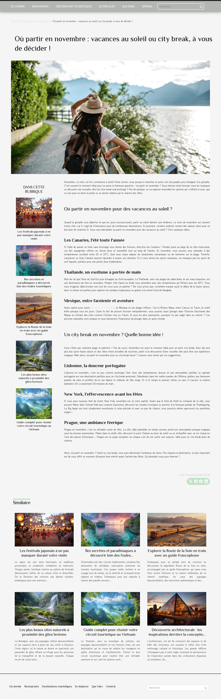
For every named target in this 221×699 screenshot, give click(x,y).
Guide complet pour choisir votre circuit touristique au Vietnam (34, 426)
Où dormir (17, 6)
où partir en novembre (102, 307)
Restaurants (40, 6)
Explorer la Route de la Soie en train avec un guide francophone (33, 330)
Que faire (128, 6)
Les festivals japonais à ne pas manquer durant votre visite (34, 235)
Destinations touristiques (74, 6)
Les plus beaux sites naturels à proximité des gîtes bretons (34, 378)
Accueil (15, 21)
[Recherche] (180, 6)
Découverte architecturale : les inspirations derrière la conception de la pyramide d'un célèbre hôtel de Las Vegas (177, 637)
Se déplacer (107, 6)
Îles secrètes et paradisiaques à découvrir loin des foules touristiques (34, 283)
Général (147, 6)
